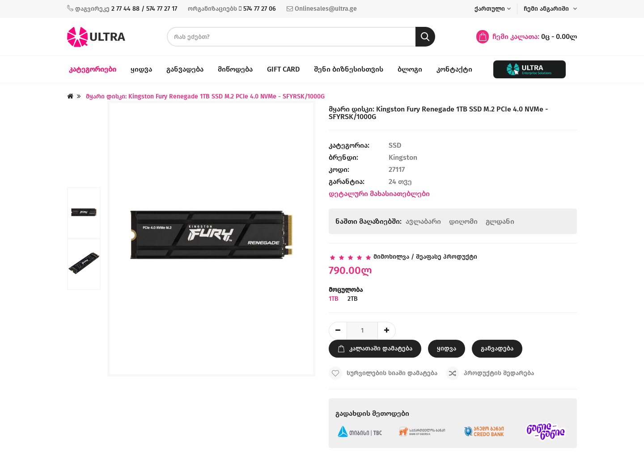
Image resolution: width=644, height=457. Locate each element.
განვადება (184, 69)
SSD (396, 145)
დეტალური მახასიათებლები (379, 193)
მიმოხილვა (391, 257)
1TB (334, 299)
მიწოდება (235, 69)
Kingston (403, 157)
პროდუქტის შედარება (490, 373)
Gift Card (283, 69)
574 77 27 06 (259, 9)
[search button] (425, 37)
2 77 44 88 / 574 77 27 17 (144, 9)
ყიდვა (141, 69)
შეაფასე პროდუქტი (446, 257)
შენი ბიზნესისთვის (348, 69)
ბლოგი (410, 69)
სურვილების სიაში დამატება (383, 373)
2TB (353, 299)
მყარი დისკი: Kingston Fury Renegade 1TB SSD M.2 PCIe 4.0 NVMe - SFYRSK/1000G (205, 96)
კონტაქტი (454, 69)
